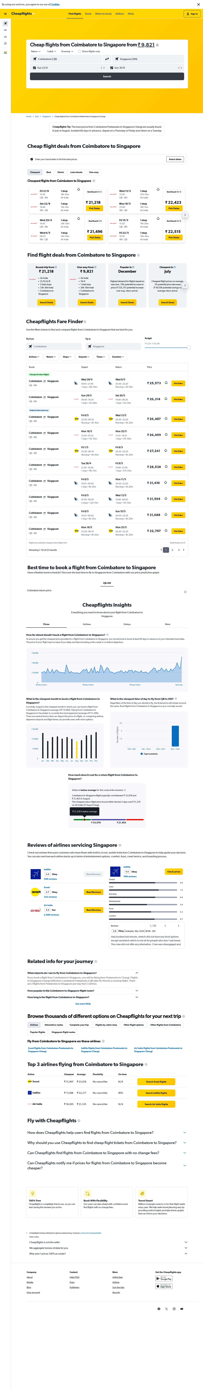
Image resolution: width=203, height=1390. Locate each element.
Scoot (47, 887)
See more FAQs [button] (83, 1003)
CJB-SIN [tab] (107, 583)
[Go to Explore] (5, 43)
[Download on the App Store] (164, 1286)
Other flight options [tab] (134, 1025)
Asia (37, 116)
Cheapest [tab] (35, 172)
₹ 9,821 (146, 45)
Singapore (46, 116)
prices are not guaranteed (91, 1233)
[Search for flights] (5, 23)
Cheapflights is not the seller (108, 1242)
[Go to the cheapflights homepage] (23, 13)
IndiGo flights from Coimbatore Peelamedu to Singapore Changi (104, 1050)
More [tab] (167, 624)
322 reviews (50, 897)
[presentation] (157, 45)
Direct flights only (91, 51)
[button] (198, 4)
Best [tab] (48, 172)
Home (28, 116)
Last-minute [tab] (76, 172)
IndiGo (47, 869)
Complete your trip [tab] (79, 1025)
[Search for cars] (5, 37)
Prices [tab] (46, 624)
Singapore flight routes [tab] (63, 1032)
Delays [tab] (127, 624)
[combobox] (36, 51)
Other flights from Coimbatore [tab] (165, 1025)
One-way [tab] (94, 172)
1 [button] (166, 549)
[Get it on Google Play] (164, 1278)
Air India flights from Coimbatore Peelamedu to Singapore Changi (158, 1050)
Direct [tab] (61, 172)
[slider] (189, 347)
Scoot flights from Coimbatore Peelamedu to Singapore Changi (50, 1050)
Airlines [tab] (87, 624)
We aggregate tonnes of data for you (108, 1248)
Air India (48, 905)
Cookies (54, 4)
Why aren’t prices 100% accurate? (108, 1253)
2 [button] (172, 549)
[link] (46, 302)
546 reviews (50, 879)
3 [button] (179, 549)
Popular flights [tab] (37, 1032)
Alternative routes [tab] (54, 1025)
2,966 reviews (51, 914)
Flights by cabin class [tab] (106, 1025)
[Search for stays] (5, 30)
